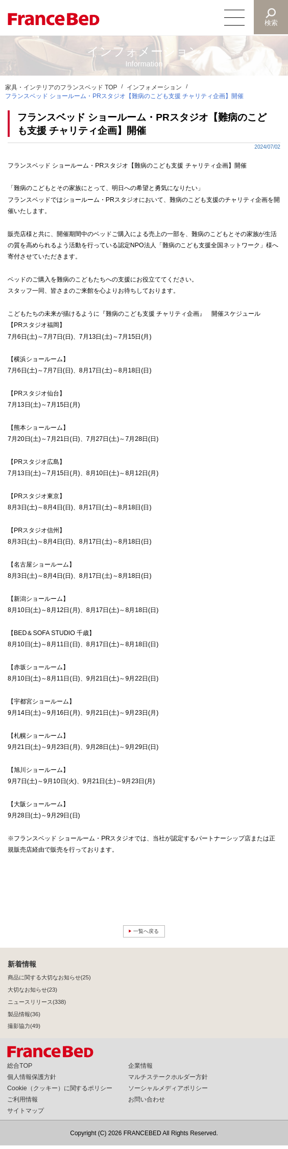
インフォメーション (154, 87)
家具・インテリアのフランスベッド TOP (61, 87)
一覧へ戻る (146, 932)
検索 (270, 23)
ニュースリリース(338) (37, 1005)
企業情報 (140, 1069)
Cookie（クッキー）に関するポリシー (59, 1091)
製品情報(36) (24, 1017)
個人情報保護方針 (31, 1080)
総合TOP (19, 1069)
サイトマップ (25, 1114)
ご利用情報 (22, 1103)
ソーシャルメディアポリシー (168, 1091)
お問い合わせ (146, 1103)
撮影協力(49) (24, 1029)
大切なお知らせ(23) (32, 993)
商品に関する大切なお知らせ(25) (49, 981)
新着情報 (22, 967)
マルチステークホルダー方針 (168, 1080)
